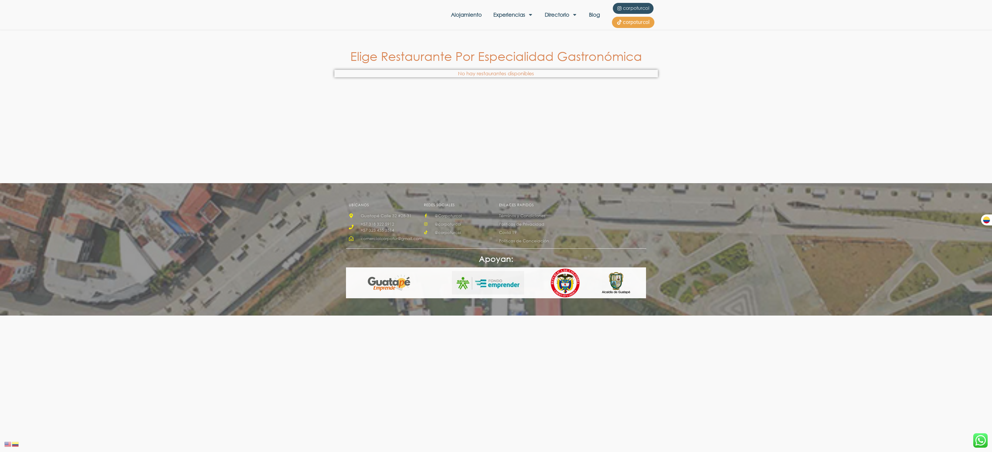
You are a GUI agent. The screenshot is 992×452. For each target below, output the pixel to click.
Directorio (561, 14)
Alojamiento (466, 15)
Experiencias (513, 14)
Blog (594, 15)
